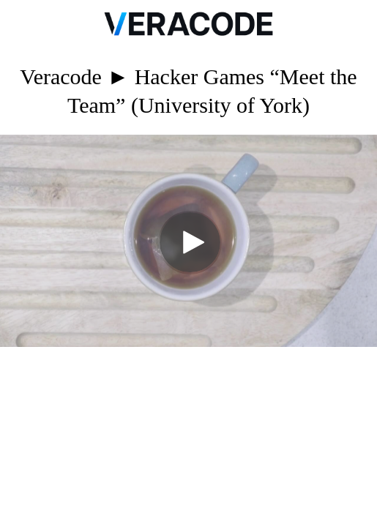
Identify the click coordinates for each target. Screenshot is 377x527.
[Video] (188, 241)
